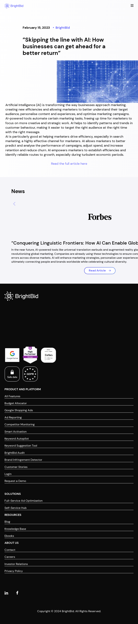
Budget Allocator (15, 403)
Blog (7, 522)
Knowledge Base (15, 529)
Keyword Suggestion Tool (20, 445)
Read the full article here (69, 163)
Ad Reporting (13, 417)
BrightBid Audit (14, 453)
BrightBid (63, 27)
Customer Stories (15, 467)
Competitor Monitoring (19, 424)
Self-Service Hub (15, 508)
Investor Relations (16, 564)
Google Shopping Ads (18, 410)
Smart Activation (15, 431)
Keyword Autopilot (16, 438)
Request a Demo (15, 481)
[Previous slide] (12, 203)
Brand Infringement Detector (23, 460)
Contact (9, 550)
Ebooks (9, 536)
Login (8, 474)
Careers (9, 557)
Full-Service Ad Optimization (23, 501)
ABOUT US (11, 543)
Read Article (97, 270)
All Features (12, 396)
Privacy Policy (13, 571)
